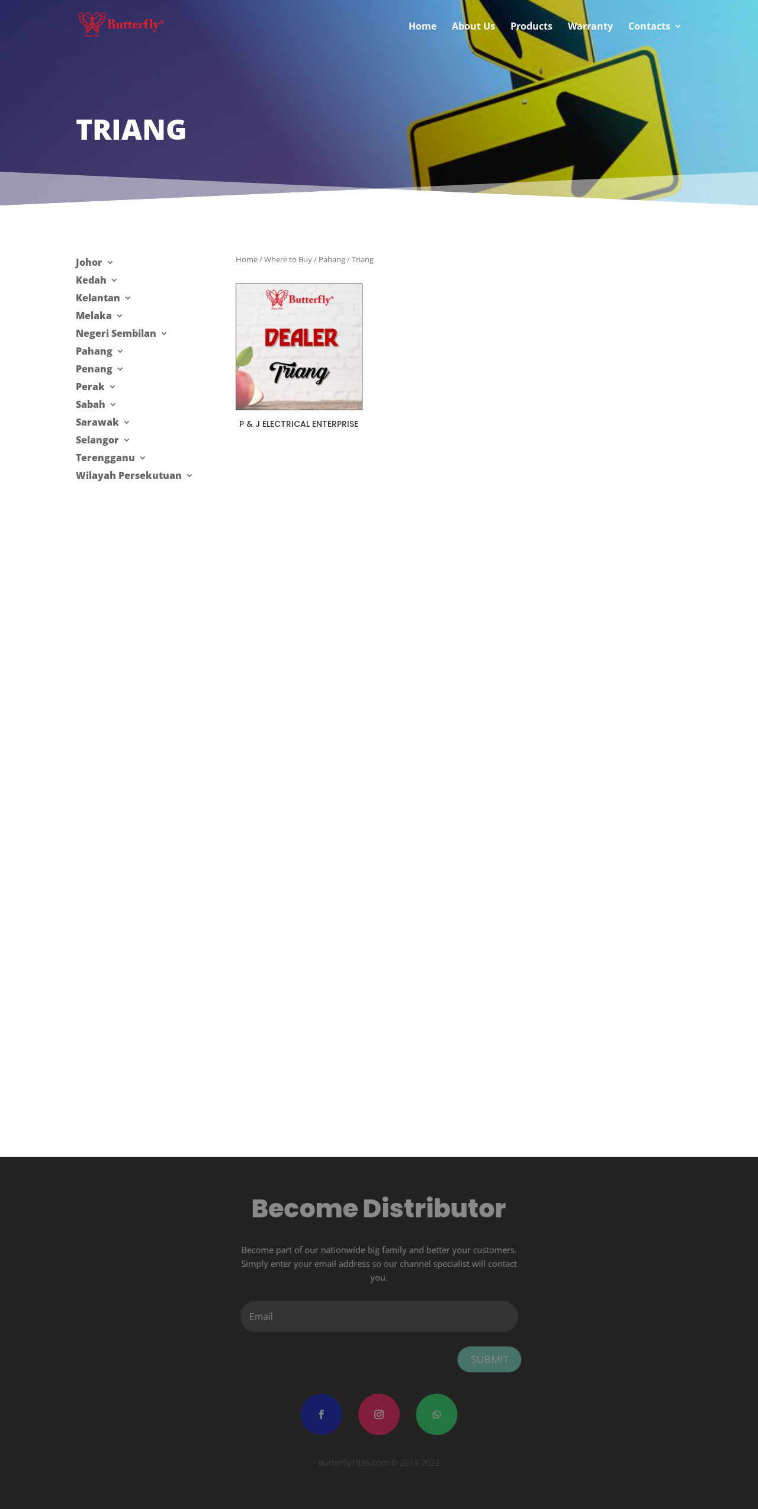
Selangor (97, 441)
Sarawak (97, 423)
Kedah (91, 281)
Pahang (94, 352)
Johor (89, 263)
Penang (94, 370)
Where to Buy (288, 259)
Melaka (94, 316)
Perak (90, 387)
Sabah (90, 405)
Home (247, 259)
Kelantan (98, 299)
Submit (487, 1359)
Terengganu (105, 458)
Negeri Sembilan (116, 334)
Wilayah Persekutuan (129, 476)
